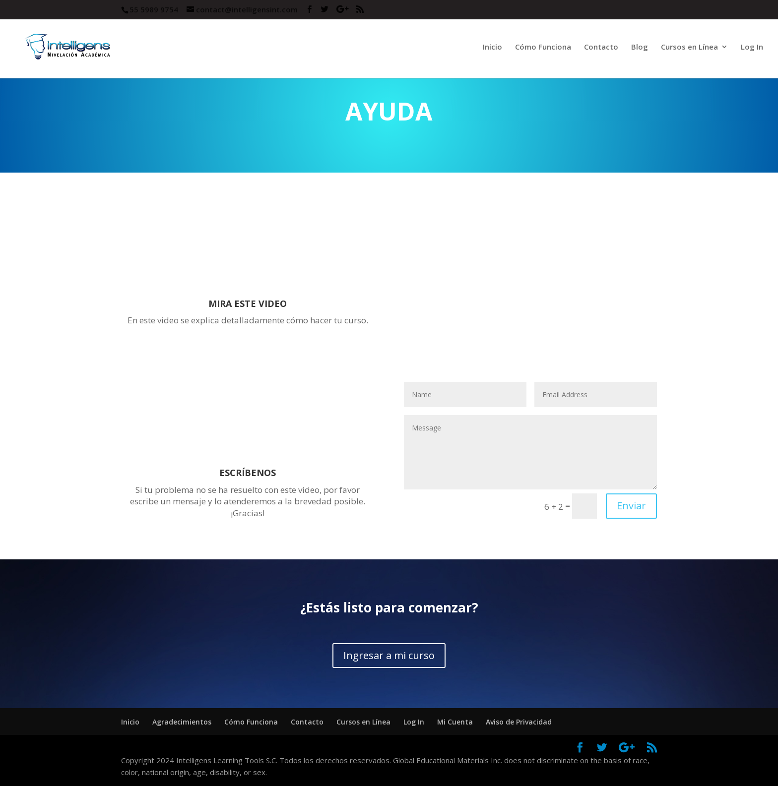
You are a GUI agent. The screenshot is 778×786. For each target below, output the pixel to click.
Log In (752, 47)
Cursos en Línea (689, 47)
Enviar (631, 505)
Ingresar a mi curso (389, 655)
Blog (639, 47)
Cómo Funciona (543, 47)
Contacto (601, 47)
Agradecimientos (181, 721)
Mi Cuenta (455, 721)
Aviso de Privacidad (519, 721)
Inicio (492, 47)
